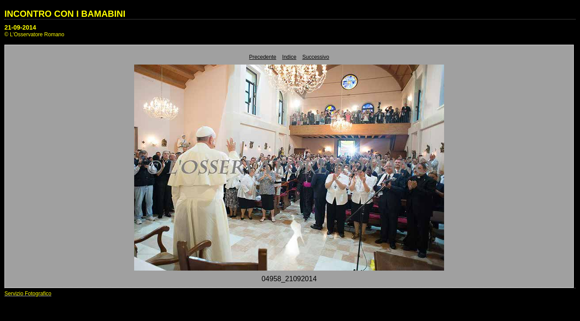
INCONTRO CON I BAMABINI (64, 14)
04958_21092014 (289, 279)
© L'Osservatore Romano (34, 34)
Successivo (315, 57)
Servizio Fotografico (27, 293)
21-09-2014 (20, 27)
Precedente (262, 57)
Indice (289, 57)
